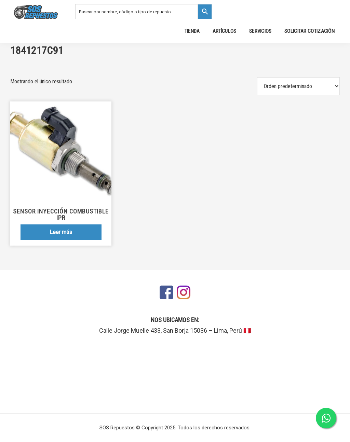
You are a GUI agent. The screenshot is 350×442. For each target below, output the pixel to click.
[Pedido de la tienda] (298, 86)
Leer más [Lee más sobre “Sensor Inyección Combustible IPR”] (61, 232)
